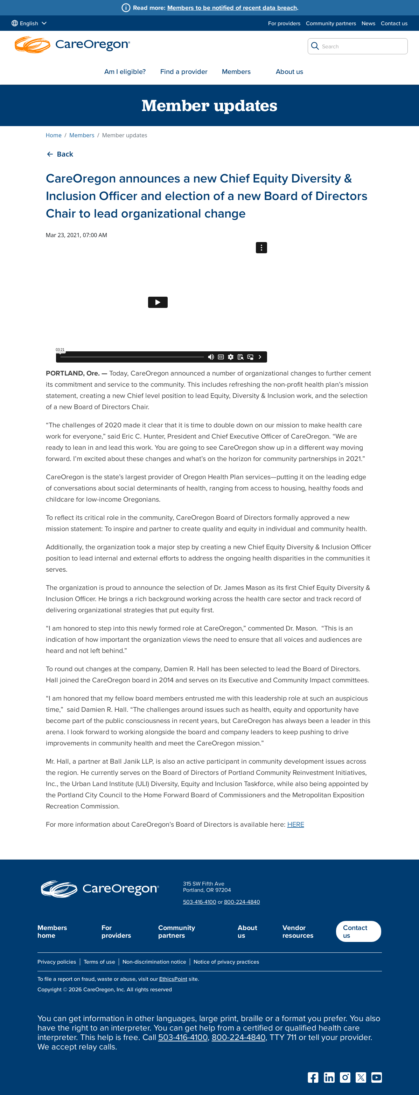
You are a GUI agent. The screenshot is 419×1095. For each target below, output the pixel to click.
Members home (52, 931)
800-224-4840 (242, 901)
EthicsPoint (173, 979)
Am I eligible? (125, 71)
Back (65, 154)
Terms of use (99, 961)
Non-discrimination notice (154, 961)
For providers (284, 23)
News (369, 23)
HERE (295, 824)
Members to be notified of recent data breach (232, 7)
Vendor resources (298, 931)
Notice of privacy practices (226, 961)
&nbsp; (158, 302)
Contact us (394, 23)
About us (289, 71)
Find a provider (184, 71)
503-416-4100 (199, 901)
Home (54, 135)
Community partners (331, 23)
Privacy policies (56, 961)
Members (236, 71)
